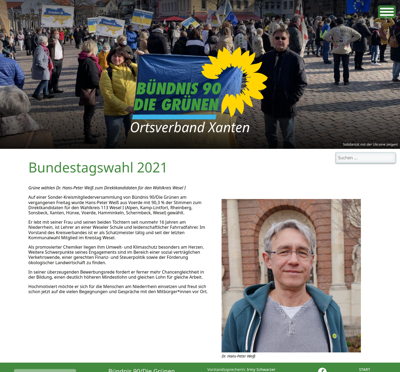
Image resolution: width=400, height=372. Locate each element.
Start (364, 369)
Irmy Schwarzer (261, 369)
